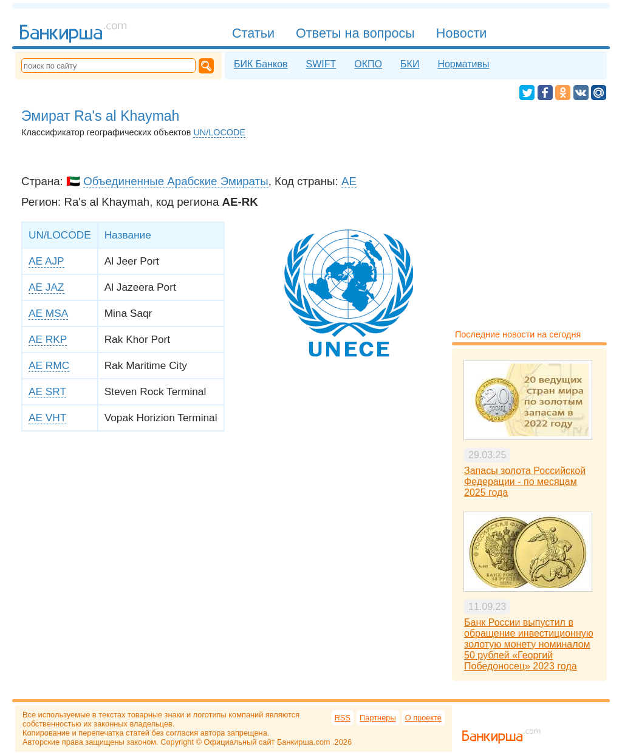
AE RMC (49, 365)
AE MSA (48, 313)
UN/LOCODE (219, 132)
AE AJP (46, 261)
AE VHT (47, 417)
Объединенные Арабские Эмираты (175, 181)
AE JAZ (46, 287)
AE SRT (47, 391)
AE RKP (48, 339)
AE (349, 181)
